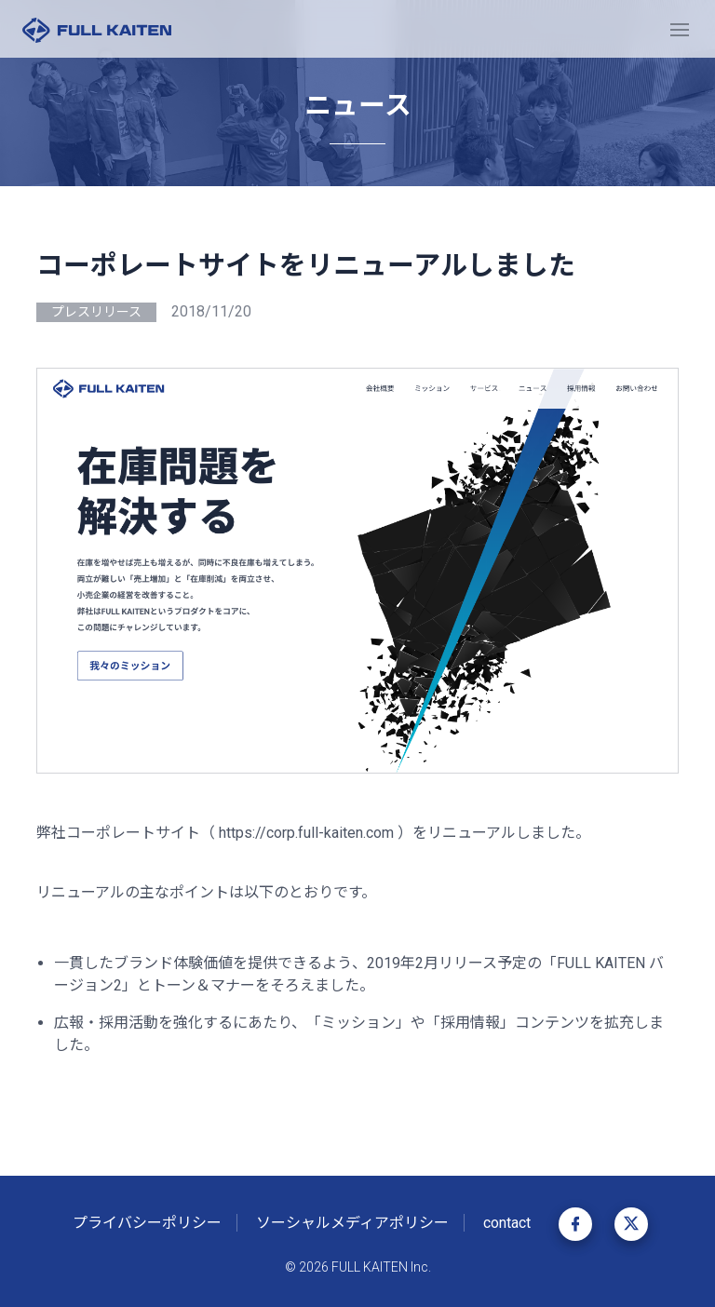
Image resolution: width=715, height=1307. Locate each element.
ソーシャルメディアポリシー (352, 1223)
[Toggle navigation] (679, 29)
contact (507, 1223)
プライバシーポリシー (147, 1223)
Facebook (575, 1224)
